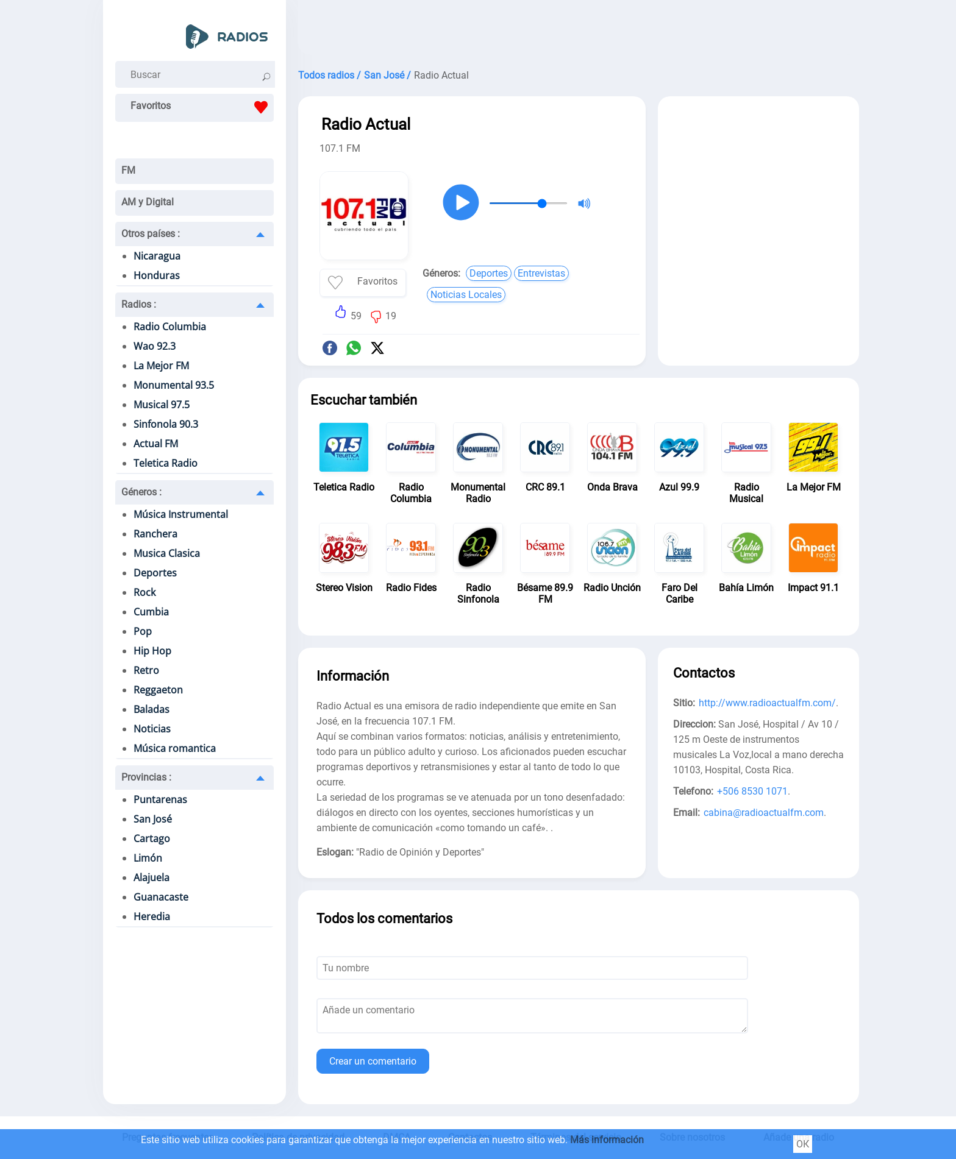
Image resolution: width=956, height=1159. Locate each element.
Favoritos (202, 107)
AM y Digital (147, 202)
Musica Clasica (167, 553)
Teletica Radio (166, 463)
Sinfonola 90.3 (166, 424)
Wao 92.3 (155, 346)
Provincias (146, 777)
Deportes (155, 573)
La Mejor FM (161, 365)
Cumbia (151, 611)
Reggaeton (158, 689)
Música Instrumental (181, 514)
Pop (143, 631)
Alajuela (151, 877)
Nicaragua (157, 256)
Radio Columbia (170, 326)
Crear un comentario (372, 1061)
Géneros (141, 492)
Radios (138, 304)
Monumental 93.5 (174, 385)
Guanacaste (161, 897)
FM (128, 170)
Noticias (152, 728)
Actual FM (156, 443)
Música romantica (175, 748)
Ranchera (155, 534)
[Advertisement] (578, 30)
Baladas (151, 709)
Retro (146, 670)
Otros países (150, 233)
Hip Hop (152, 650)
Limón (148, 858)
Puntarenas (160, 799)
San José (153, 819)
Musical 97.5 (162, 404)
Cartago (152, 838)
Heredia (152, 916)
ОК (802, 1144)
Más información (607, 1140)
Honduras (157, 275)
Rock (144, 592)
